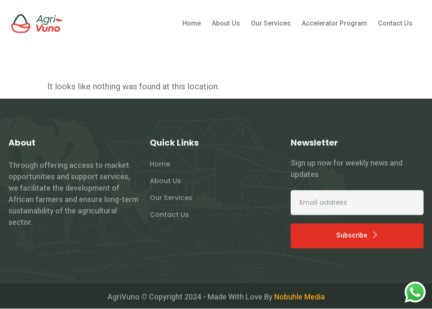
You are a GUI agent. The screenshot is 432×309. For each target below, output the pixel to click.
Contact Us (395, 25)
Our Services (271, 25)
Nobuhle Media (299, 298)
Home (191, 25)
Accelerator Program (334, 25)
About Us (226, 25)
